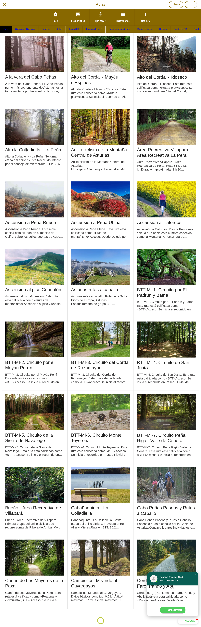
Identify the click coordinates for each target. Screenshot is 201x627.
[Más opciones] (145, 17)
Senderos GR (180, 29)
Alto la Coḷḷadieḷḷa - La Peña (33, 149)
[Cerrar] (4, 4)
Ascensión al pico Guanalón (33, 289)
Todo (5, 29)
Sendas (163, 29)
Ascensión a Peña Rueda (30, 222)
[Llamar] (176, 4)
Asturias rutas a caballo (94, 289)
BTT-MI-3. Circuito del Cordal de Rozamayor (100, 365)
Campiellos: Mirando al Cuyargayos (94, 583)
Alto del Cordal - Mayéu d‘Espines (94, 79)
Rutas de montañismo (119, 29)
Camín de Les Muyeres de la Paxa (34, 583)
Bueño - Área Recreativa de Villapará (33, 510)
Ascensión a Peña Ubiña (95, 222)
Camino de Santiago (25, 29)
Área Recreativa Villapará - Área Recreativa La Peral (164, 152)
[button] (195, 574)
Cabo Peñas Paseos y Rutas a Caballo (166, 510)
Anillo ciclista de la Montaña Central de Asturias (99, 152)
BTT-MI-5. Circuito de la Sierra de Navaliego (29, 438)
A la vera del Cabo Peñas (30, 77)
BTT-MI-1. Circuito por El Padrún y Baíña (162, 292)
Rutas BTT (74, 29)
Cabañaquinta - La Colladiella (89, 510)
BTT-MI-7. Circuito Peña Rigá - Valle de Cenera (161, 438)
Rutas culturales (94, 29)
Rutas (59, 29)
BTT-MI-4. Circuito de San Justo (163, 365)
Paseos (46, 29)
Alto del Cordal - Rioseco (162, 77)
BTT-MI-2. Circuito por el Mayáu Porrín (30, 365)
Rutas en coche (144, 29)
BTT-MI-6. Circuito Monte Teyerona (96, 438)
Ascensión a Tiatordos (159, 222)
